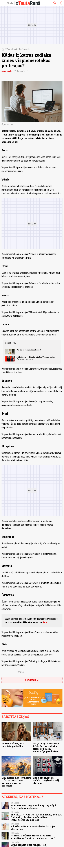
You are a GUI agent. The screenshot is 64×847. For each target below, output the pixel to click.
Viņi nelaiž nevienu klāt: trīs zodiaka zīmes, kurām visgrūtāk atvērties (16, 781)
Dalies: (21, 672)
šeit (45, 622)
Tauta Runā (11, 49)
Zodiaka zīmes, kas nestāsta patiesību (13, 744)
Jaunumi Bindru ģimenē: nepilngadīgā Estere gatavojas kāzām (33, 806)
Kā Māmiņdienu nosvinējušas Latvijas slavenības (33, 827)
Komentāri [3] (32, 679)
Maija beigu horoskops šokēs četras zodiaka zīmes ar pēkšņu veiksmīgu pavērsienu (46, 747)
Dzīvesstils (24, 49)
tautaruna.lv (7, 71)
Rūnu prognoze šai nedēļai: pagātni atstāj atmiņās (46, 780)
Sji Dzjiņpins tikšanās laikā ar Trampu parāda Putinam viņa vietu (35, 358)
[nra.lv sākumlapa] (10, 3)
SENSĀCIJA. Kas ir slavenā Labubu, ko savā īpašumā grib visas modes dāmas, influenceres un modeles (36, 817)
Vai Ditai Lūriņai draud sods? (28, 350)
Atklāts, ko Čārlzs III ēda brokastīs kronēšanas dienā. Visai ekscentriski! (33, 837)
